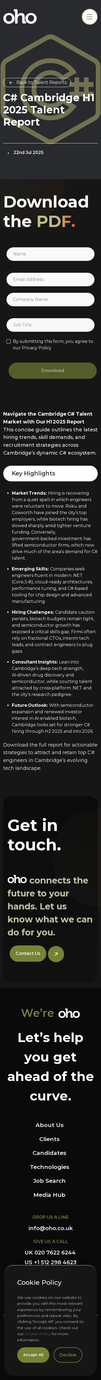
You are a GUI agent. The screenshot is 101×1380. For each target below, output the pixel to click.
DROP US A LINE (51, 1217)
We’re (37, 1013)
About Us (50, 1125)
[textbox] (50, 254)
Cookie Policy (38, 1333)
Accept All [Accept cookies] (33, 1354)
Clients (49, 1139)
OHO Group (20, 16)
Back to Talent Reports (41, 82)
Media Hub (49, 1194)
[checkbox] (8, 341)
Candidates (49, 1152)
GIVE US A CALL (50, 1241)
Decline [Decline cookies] (68, 1355)
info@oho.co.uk (51, 1228)
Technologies (49, 1167)
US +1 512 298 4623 (50, 1262)
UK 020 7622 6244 (50, 1252)
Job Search (49, 1180)
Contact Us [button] (28, 953)
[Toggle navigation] (90, 17)
